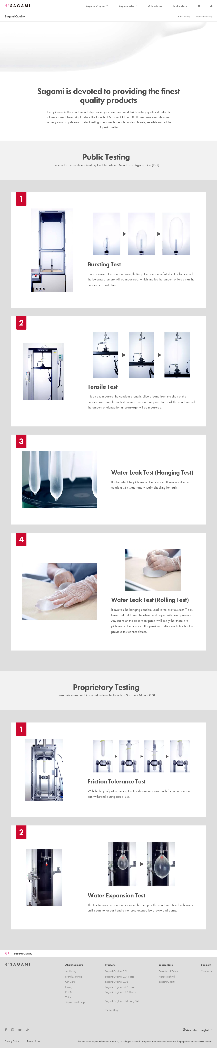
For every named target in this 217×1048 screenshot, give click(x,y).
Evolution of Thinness (170, 971)
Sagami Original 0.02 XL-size (120, 992)
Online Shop (155, 6)
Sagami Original (97, 6)
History (69, 987)
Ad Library (70, 971)
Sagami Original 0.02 (116, 981)
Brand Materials (73, 976)
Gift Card (70, 981)
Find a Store (180, 6)
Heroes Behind (167, 976)
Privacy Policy (12, 1041)
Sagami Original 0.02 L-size (120, 987)
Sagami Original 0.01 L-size (119, 976)
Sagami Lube (128, 6)
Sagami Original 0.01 (116, 971)
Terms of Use (34, 1041)
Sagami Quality (23, 953)
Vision (68, 997)
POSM (68, 992)
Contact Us (206, 971)
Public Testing (184, 16)
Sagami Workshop (75, 1002)
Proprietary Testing (204, 16)
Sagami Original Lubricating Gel (122, 1001)
